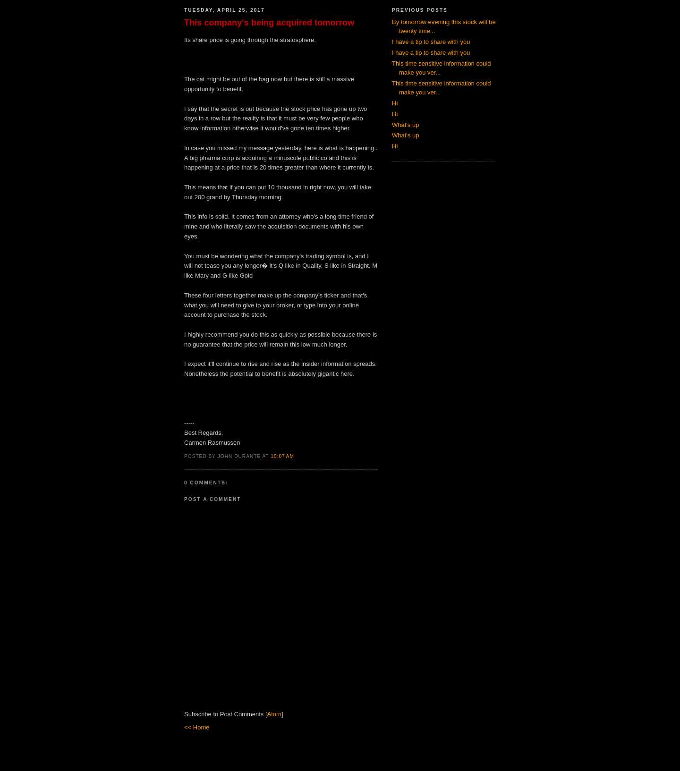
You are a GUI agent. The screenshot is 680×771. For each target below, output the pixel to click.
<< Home (196, 727)
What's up (405, 124)
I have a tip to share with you (431, 41)
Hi (395, 103)
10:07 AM (282, 456)
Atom (274, 714)
